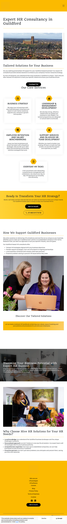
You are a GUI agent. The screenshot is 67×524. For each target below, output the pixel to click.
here (17, 522)
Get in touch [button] (33, 206)
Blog (33, 488)
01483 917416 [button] (33, 213)
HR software (33, 483)
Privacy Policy (33, 491)
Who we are (33, 478)
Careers (33, 485)
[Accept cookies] (59, 518)
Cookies (33, 497)
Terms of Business (33, 494)
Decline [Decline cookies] (44, 518)
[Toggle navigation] (63, 5)
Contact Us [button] (33, 84)
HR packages (33, 481)
